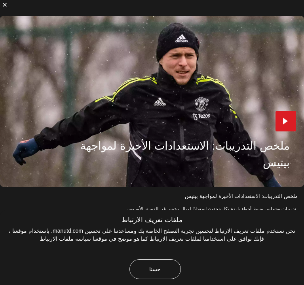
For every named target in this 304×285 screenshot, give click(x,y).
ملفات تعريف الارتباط (152, 220)
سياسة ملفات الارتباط (65, 239)
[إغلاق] (5, 5)
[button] (286, 121)
